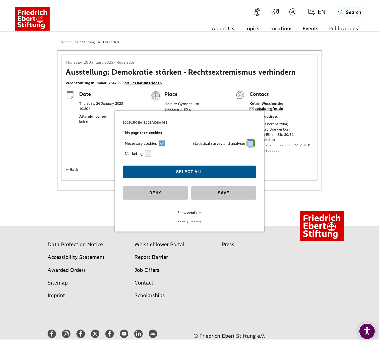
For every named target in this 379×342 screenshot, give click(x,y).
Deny (155, 193)
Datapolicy (195, 221)
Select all (189, 172)
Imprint (181, 221)
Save (223, 193)
